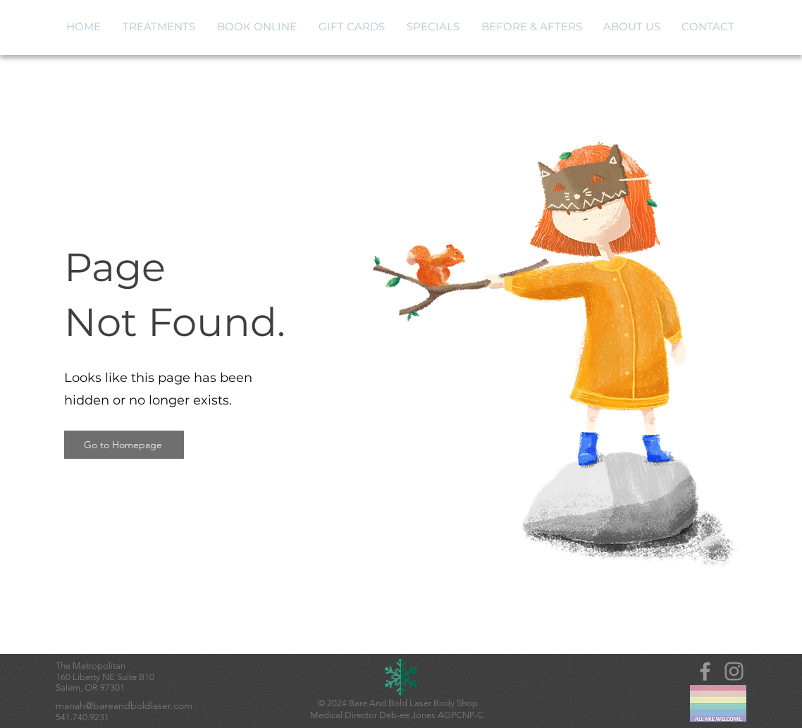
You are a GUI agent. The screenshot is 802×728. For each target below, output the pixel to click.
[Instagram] (734, 671)
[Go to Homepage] (124, 445)
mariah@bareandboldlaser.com (124, 705)
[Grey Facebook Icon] (705, 671)
